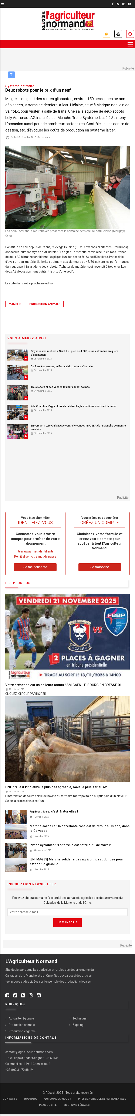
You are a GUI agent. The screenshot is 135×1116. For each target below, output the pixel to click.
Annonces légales (118, 34)
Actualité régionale (21, 1018)
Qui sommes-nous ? (57, 1098)
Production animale (44, 304)
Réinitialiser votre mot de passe (35, 556)
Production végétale (22, 1031)
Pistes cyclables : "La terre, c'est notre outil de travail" (70, 845)
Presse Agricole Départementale (102, 1098)
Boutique (30, 1098)
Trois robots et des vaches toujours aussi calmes (60, 387)
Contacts (10, 1098)
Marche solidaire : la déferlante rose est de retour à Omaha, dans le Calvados (79, 828)
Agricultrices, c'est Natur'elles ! (54, 811)
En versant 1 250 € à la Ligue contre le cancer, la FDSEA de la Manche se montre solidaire (78, 427)
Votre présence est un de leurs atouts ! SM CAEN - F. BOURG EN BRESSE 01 (63, 685)
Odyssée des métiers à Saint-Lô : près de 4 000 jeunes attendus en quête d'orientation (74, 353)
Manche (15, 304)
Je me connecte (130, 34)
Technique (79, 1018)
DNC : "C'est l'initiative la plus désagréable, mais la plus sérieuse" (56, 787)
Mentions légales (77, 1104)
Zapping (78, 1024)
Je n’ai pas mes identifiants (35, 551)
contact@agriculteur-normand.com (29, 1052)
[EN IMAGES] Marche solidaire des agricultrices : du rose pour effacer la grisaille (76, 862)
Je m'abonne (106, 34)
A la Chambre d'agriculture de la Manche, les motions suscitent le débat (74, 406)
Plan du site (48, 1104)
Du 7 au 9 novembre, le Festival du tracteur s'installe (62, 366)
